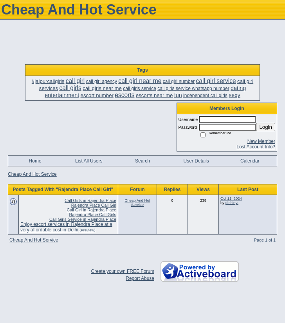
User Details (196, 161)
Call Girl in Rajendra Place (91, 210)
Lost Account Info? (255, 147)
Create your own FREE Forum (122, 271)
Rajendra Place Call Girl (93, 205)
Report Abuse (140, 278)
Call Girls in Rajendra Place (90, 200)
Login (265, 127)
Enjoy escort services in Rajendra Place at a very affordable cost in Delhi (66, 227)
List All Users (88, 161)
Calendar (250, 161)
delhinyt (231, 202)
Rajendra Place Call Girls (92, 214)
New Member (261, 141)
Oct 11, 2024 (231, 198)
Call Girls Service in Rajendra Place (82, 219)
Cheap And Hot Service (32, 174)
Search (142, 161)
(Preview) (87, 230)
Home (35, 161)
